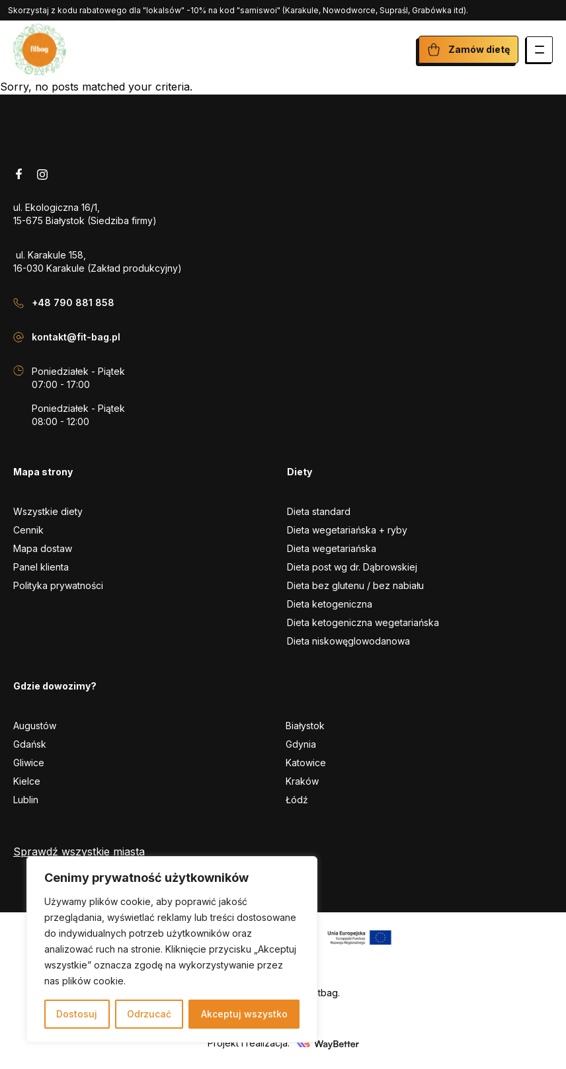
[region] (171, 949)
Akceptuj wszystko (244, 1013)
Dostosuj (76, 1013)
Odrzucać (149, 1013)
